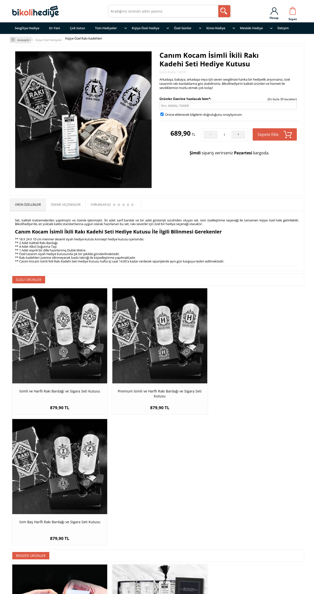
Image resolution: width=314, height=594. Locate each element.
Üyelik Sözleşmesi (196, 553)
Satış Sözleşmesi (194, 559)
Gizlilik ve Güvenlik (197, 535)
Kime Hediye (215, 28)
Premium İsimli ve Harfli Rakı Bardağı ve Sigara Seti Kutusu (120, 366)
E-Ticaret (142, 588)
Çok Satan (77, 28)
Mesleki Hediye (251, 28)
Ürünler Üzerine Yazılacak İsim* (184, 98)
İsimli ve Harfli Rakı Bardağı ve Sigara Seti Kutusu (46, 366)
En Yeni (54, 28)
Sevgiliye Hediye (27, 28)
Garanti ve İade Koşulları (202, 547)
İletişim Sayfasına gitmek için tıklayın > (41, 568)
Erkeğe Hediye (120, 547)
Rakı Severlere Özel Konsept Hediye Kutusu (120, 485)
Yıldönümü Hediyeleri (126, 565)
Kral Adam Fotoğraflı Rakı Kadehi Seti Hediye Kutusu (267, 485)
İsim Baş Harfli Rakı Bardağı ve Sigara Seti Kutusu (193, 366)
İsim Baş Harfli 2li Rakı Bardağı (47, 482)
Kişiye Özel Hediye (145, 28)
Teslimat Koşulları (196, 541)
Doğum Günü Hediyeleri (128, 559)
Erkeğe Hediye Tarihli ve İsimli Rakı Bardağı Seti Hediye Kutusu (193, 485)
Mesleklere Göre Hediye (128, 535)
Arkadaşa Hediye (122, 553)
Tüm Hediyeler (106, 28)
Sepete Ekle (275, 134)
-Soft (131, 588)
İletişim (283, 28)
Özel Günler (183, 28)
